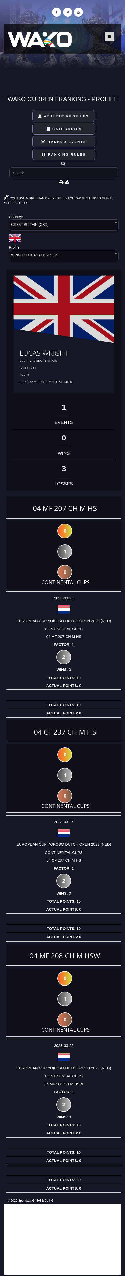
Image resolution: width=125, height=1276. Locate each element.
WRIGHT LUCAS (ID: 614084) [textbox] (35, 255)
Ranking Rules (64, 154)
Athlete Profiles (63, 116)
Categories (64, 129)
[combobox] (64, 225)
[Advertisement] (62, 1239)
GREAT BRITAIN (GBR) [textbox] (30, 224)
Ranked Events (63, 142)
